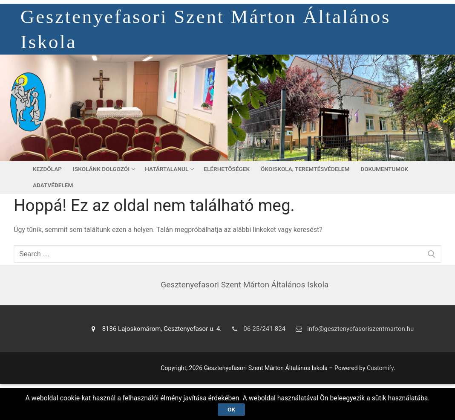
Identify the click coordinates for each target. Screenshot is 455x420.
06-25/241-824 (256, 328)
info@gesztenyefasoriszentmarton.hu (353, 328)
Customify (380, 368)
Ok (231, 409)
